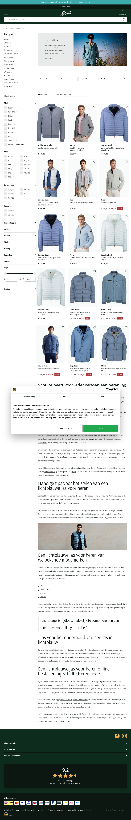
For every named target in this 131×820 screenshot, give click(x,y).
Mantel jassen (9, 61)
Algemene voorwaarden (57, 810)
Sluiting (20, 248)
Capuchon (20, 255)
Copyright (72, 810)
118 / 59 (11, 198)
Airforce (42, 593)
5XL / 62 (27, 169)
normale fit (12, 215)
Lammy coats (9, 79)
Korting (20, 289)
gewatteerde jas (76, 457)
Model (20, 242)
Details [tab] (65, 397)
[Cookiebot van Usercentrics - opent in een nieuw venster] (107, 390)
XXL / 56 (11, 165)
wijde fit (11, 211)
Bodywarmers (9, 50)
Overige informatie (85, 810)
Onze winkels (65, 749)
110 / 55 (11, 194)
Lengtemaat (20, 185)
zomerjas (65, 435)
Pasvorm (20, 206)
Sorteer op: (58, 94)
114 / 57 (26, 194)
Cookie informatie (28, 810)
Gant (10, 120)
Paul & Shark (12, 128)
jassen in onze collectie (49, 650)
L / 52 (10, 160)
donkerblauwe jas (50, 471)
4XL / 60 (11, 169)
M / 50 (26, 156)
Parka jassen (8, 57)
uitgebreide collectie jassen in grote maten (72, 699)
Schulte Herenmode (65, 755)
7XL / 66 (27, 173)
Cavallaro (43, 597)
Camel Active (12, 112)
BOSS (42, 586)
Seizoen (20, 236)
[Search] (65, 19)
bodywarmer (42, 442)
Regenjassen (8, 64)
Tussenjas (7, 39)
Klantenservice (65, 743)
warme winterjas (44, 703)
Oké (101, 428)
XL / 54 (26, 160)
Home (6, 28)
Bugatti (10, 108)
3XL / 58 (27, 165)
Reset (10, 136)
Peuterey (11, 132)
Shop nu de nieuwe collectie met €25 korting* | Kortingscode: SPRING (65, 2)
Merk (20, 103)
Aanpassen (65, 428)
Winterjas (7, 43)
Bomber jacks (9, 68)
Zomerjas (7, 46)
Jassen (12, 28)
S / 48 (10, 156)
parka (40, 439)
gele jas (73, 471)
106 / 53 (27, 190)
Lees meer (49, 58)
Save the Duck (13, 140)
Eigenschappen (20, 223)
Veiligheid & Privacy (11, 810)
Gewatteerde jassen (11, 54)
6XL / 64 (11, 173)
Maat (20, 152)
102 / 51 (11, 190)
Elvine (10, 116)
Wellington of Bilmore (16, 144)
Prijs (20, 268)
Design (20, 229)
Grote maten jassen (11, 83)
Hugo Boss (12, 124)
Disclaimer (41, 810)
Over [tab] (102, 397)
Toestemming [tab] (29, 397)
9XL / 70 (11, 177)
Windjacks (8, 72)
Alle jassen (8, 86)
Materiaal (20, 261)
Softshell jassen (9, 75)
